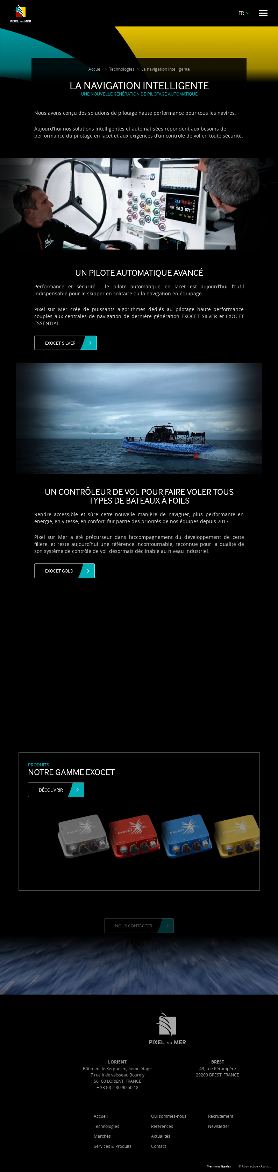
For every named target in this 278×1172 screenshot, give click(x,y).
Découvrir (51, 790)
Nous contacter (133, 925)
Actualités (181, 1136)
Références (183, 1126)
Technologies (127, 1126)
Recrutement (241, 1116)
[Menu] (263, 13)
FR (241, 13)
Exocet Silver (60, 343)
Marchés (122, 1136)
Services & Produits (133, 1146)
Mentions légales (219, 1166)
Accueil (121, 1116)
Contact (179, 1146)
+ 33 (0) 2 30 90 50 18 (138, 1087)
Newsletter (239, 1126)
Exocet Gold (59, 571)
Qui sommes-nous (189, 1116)
